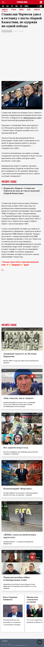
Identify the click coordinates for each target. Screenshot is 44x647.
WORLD (26, 6)
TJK (12, 6)
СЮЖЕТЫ (37, 10)
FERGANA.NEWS (22, 2)
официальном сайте (32, 118)
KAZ (3, 6)
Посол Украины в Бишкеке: (10, 598)
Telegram (15, 264)
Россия (21, 31)
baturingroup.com (20, 645)
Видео (21, 10)
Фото (29, 10)
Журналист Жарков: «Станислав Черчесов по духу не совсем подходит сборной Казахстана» (21, 190)
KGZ (8, 6)
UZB (21, 6)
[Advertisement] (22, 57)
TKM (16, 6)
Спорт (15, 31)
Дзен (26, 264)
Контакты (5, 641)
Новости (5, 10)
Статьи (13, 10)
